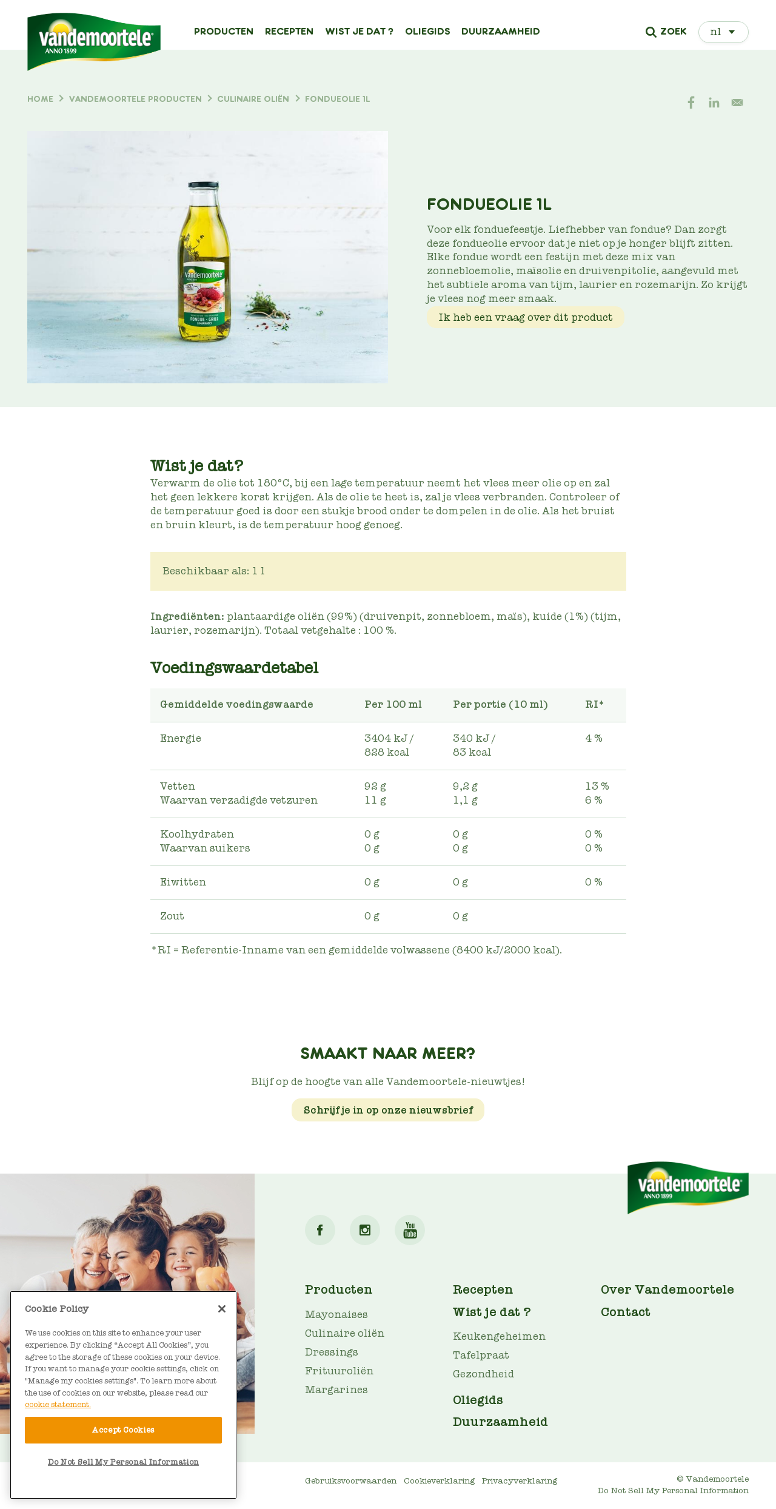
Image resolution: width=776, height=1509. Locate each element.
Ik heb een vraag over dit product (525, 317)
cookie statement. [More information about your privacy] (58, 1404)
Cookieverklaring (439, 1481)
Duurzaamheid (500, 31)
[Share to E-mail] (737, 102)
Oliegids (427, 31)
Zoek (673, 32)
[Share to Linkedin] (714, 102)
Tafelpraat (481, 1355)
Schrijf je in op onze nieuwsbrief (388, 1110)
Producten (223, 31)
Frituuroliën (339, 1371)
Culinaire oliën (344, 1333)
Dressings (331, 1352)
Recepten (289, 31)
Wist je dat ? (359, 31)
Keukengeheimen (499, 1336)
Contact (626, 1312)
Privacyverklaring (519, 1481)
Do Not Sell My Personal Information (673, 1490)
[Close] (222, 1309)
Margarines (336, 1390)
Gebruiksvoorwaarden (350, 1481)
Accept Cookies (123, 1429)
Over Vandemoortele (667, 1289)
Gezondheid (483, 1374)
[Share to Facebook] (691, 102)
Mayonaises (336, 1314)
